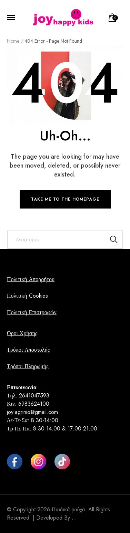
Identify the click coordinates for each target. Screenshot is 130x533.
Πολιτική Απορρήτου (30, 279)
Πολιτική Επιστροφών (32, 312)
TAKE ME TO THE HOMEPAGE (65, 199)
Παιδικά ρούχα (68, 509)
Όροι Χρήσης (22, 333)
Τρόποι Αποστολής (28, 350)
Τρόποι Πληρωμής (27, 366)
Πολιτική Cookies (27, 296)
